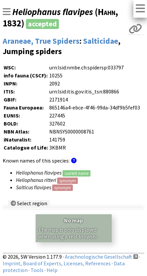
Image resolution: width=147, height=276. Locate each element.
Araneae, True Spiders (41, 41)
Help (52, 270)
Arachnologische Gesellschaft (98, 256)
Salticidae (100, 41)
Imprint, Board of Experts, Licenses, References (57, 263)
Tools (37, 270)
